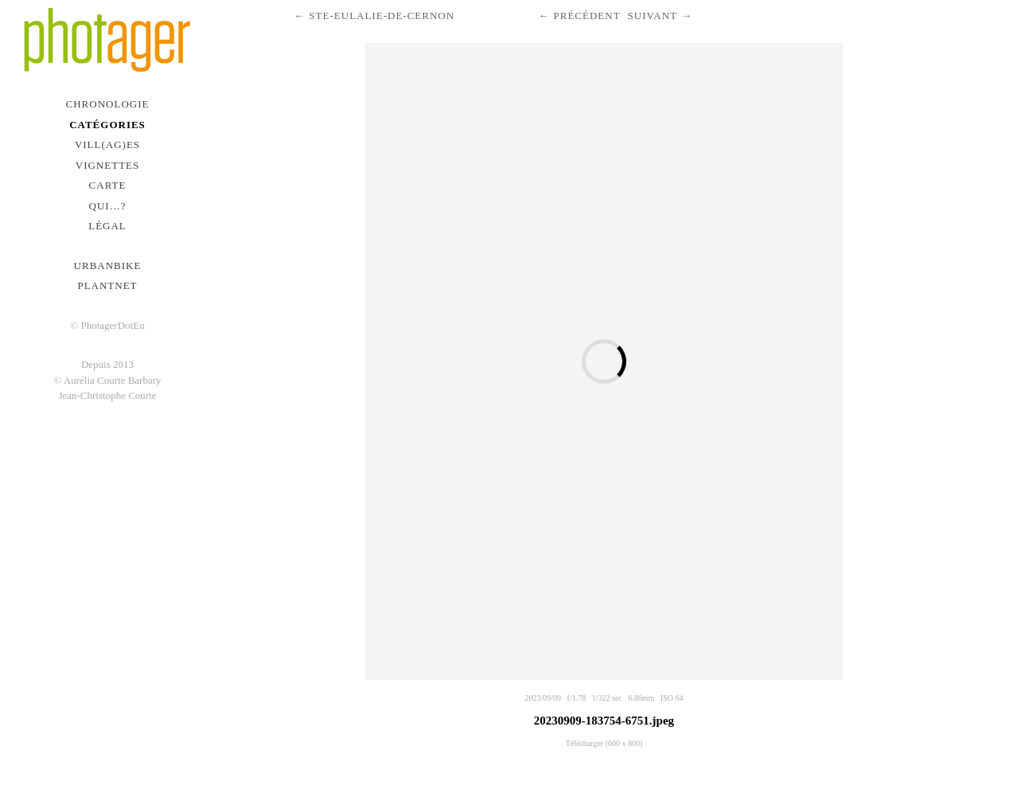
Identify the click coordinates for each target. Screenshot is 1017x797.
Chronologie (108, 104)
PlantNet (107, 285)
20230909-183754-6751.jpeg (604, 720)
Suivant (652, 15)
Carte (108, 185)
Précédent (586, 15)
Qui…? (108, 206)
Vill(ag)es (107, 144)
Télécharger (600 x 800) (604, 743)
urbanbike (108, 266)
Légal (107, 226)
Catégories (107, 125)
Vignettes (108, 165)
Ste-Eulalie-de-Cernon (381, 15)
